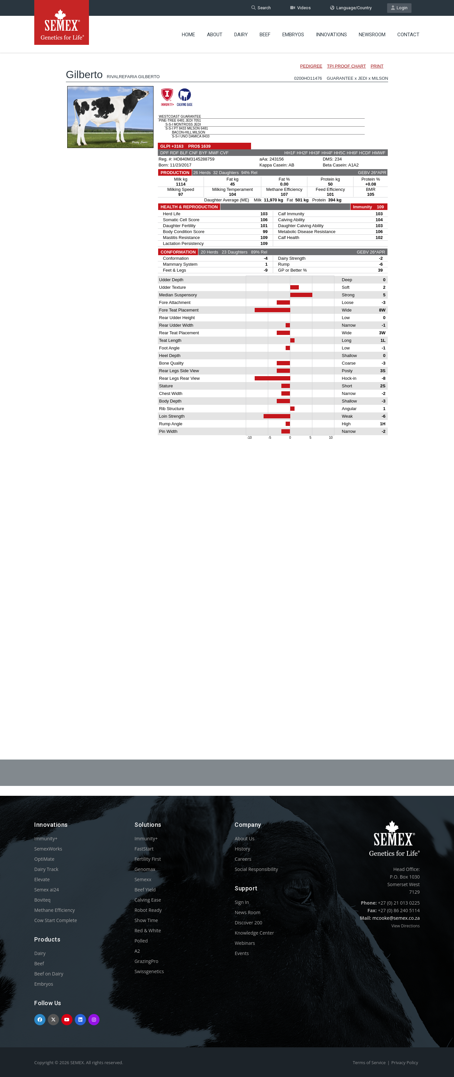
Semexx (142, 879)
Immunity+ (46, 838)
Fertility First (147, 859)
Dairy (241, 35)
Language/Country (351, 7)
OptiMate (44, 859)
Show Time (146, 920)
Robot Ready (148, 910)
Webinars (245, 943)
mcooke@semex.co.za (396, 918)
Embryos (293, 35)
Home (188, 35)
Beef (265, 35)
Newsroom (372, 35)
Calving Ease (147, 900)
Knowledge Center (254, 933)
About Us (244, 838)
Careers (243, 859)
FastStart (144, 849)
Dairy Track (46, 869)
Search (261, 7)
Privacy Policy (404, 1062)
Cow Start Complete (55, 920)
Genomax (144, 869)
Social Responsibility (256, 869)
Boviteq (42, 900)
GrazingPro (146, 961)
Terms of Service (369, 1062)
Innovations (331, 35)
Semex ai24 (46, 889)
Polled (141, 941)
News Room (247, 912)
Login (399, 7)
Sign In (242, 902)
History (242, 849)
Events (242, 953)
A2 (137, 951)
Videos (300, 7)
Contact (408, 35)
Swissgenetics (149, 971)
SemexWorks (48, 849)
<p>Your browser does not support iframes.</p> (227, 388)
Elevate (42, 879)
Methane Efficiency (54, 910)
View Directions (405, 926)
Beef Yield (145, 889)
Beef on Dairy (48, 974)
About (214, 35)
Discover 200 (248, 922)
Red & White (147, 930)
